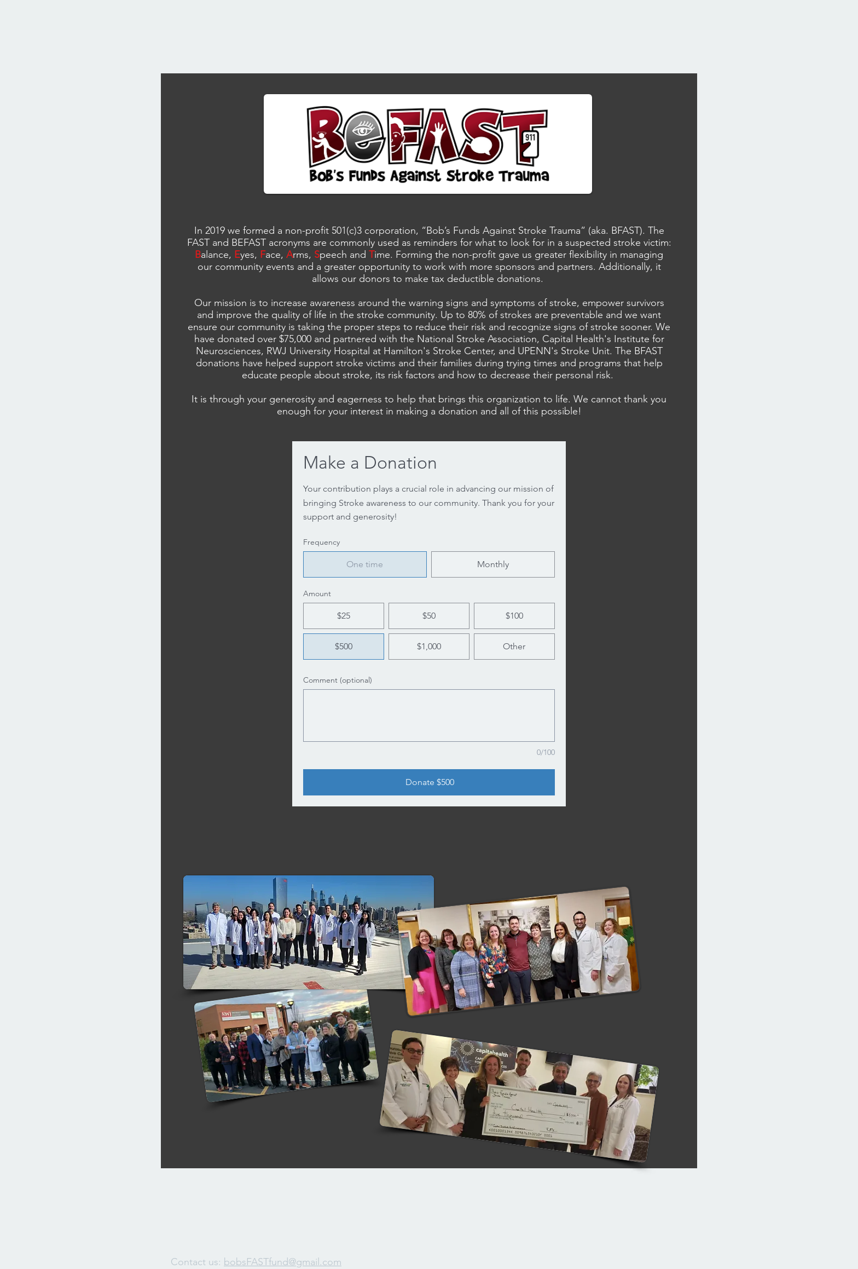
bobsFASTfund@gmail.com (282, 1262)
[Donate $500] (429, 782)
